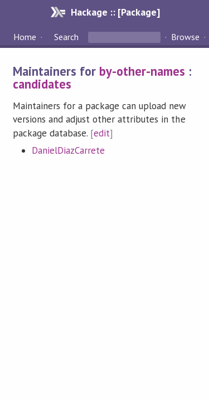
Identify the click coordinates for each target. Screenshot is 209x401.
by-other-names (142, 71)
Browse (185, 36)
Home (24, 36)
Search (66, 36)
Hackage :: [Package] (115, 12)
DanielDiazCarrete (68, 150)
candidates (42, 84)
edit (102, 133)
